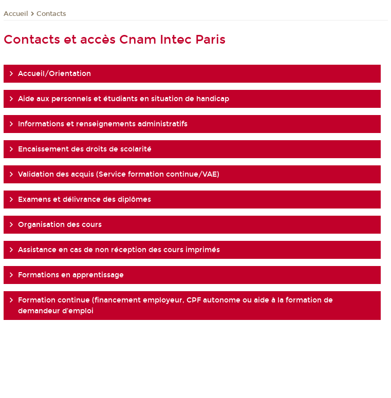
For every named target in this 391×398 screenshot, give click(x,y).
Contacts (51, 14)
